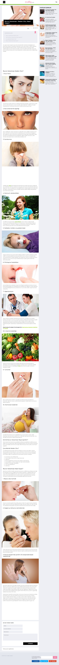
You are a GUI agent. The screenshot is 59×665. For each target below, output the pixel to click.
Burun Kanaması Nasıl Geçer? (12, 40)
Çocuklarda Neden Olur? (11, 39)
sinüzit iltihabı (18, 221)
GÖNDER (30, 643)
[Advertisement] (20, 61)
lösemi (19, 461)
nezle (10, 185)
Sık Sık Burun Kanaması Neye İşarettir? (14, 37)
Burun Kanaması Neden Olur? (12, 35)
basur (19, 365)
